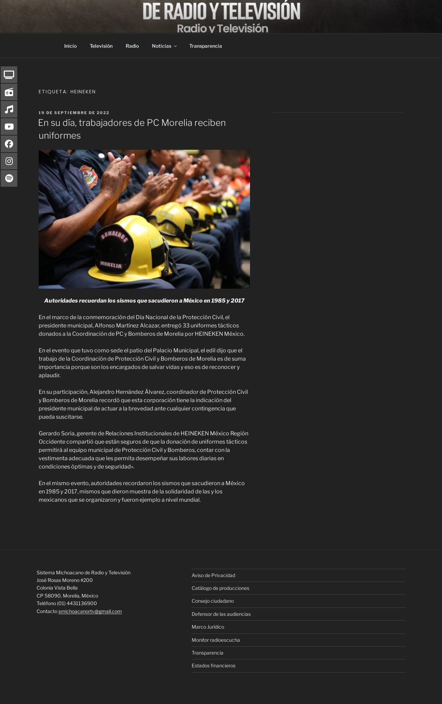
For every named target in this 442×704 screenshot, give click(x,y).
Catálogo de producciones (220, 588)
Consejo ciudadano (213, 601)
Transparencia (205, 46)
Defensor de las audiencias (221, 614)
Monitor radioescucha (216, 640)
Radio (132, 46)
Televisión (101, 46)
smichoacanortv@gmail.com (90, 611)
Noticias (165, 46)
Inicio (70, 46)
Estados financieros (214, 665)
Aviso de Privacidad (213, 575)
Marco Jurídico (208, 627)
